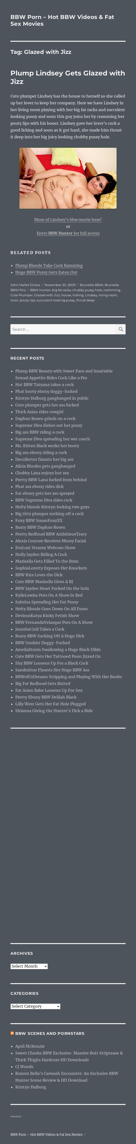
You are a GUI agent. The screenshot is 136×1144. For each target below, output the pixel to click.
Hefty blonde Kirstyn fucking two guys (52, 506)
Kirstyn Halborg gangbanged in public (52, 398)
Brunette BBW (91, 285)
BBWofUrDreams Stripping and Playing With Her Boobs (68, 676)
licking (78, 295)
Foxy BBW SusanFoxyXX (38, 520)
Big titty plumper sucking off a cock (49, 513)
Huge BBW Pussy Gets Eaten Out (46, 272)
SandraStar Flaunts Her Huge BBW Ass (52, 669)
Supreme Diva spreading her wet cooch (52, 438)
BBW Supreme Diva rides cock (43, 500)
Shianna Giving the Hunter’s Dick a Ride (54, 710)
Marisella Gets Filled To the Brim (46, 561)
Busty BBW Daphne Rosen (40, 527)
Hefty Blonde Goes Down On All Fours (51, 608)
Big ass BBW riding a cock (39, 432)
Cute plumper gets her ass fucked (47, 405)
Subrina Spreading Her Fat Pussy (46, 602)
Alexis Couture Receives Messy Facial (50, 540)
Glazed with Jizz (47, 295)
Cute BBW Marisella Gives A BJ (44, 581)
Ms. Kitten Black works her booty (47, 445)
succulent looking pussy (56, 300)
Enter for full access (68, 233)
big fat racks (61, 290)
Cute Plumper (21, 295)
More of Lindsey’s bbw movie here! (68, 219)
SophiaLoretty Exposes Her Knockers (51, 568)
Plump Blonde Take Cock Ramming (49, 265)
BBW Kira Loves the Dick (39, 574)
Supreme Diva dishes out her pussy (48, 425)
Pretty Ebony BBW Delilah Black (45, 697)
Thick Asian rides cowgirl (39, 411)
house (66, 295)
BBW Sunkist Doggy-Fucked (42, 642)
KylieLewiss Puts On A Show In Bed (49, 595)
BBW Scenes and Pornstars (50, 1033)
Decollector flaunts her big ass (44, 459)
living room (108, 295)
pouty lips (27, 300)
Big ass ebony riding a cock (41, 452)
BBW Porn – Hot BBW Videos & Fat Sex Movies (46, 1135)
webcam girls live (15, 1116)
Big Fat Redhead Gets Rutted (42, 683)
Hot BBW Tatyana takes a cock (44, 384)
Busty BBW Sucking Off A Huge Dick (49, 636)
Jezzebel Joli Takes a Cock (39, 629)
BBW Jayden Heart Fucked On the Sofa (52, 588)
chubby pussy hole (87, 290)
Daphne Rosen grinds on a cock (45, 418)
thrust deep (85, 300)
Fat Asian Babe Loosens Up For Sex (49, 690)
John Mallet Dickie (25, 285)
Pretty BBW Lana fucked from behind (51, 479)
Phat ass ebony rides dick (39, 486)
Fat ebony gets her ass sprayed (44, 493)
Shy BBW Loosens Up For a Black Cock (51, 663)
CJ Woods (24, 1066)
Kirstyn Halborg (30, 1087)
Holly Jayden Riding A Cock (41, 554)
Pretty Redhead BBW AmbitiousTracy (51, 534)
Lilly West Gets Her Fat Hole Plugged (50, 703)
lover (14, 300)
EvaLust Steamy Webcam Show (45, 547)
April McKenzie (30, 1046)
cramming (111, 290)
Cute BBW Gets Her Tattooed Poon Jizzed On (58, 656)
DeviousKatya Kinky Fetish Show (47, 615)
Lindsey (91, 295)
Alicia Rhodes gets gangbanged (45, 466)
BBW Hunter (40, 290)
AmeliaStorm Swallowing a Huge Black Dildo (58, 649)
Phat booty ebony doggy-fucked (46, 391)
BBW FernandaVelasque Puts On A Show (54, 622)
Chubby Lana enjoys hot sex (42, 472)
